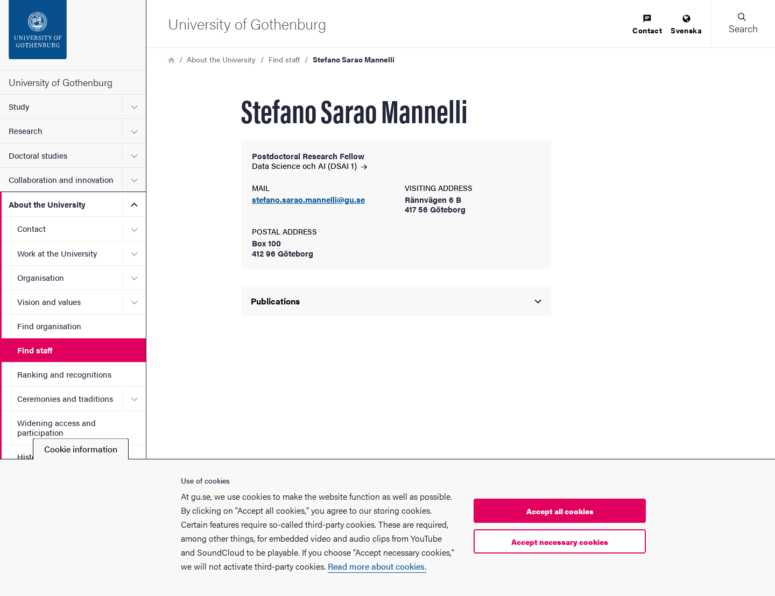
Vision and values (49, 301)
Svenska (686, 25)
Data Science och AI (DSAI (309, 165)
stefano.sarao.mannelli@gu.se (308, 200)
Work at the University (57, 253)
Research (26, 130)
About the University (47, 204)
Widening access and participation (56, 427)
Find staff (34, 350)
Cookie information (80, 449)
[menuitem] (647, 25)
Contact (31, 228)
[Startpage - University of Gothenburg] (73, 35)
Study (19, 106)
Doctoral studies (38, 155)
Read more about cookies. (377, 566)
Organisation (40, 277)
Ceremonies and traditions (65, 398)
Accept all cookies (560, 511)
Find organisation (49, 325)
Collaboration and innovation (61, 179)
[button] (742, 23)
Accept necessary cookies (559, 541)
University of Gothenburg (60, 82)
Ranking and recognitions (64, 374)
